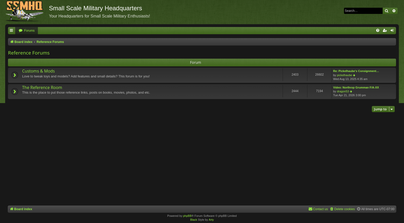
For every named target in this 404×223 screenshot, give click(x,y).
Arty (211, 219)
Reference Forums (29, 52)
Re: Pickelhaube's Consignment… (356, 71)
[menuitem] (26, 30)
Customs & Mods (38, 71)
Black (193, 219)
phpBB (187, 215)
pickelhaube (344, 75)
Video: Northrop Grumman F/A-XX (356, 87)
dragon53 (343, 91)
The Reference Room (42, 87)
